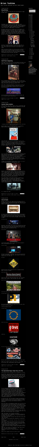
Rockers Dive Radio (4, 322)
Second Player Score (9, 62)
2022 (30, 21)
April (31, 50)
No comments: (16, 54)
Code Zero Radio (4, 245)
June (31, 48)
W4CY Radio (12, 346)
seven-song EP (23, 33)
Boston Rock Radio (4, 272)
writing (8, 99)
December (31, 31)
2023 (30, 20)
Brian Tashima (8, 3)
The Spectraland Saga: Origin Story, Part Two (12, 370)
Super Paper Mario (9, 156)
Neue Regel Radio (4, 219)
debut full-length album (7, 34)
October (31, 33)
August (31, 36)
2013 (30, 57)
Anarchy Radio (3, 229)
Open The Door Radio (4, 280)
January (31, 54)
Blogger (30, 445)
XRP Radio (3, 257)
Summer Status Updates (7, 104)
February (31, 53)
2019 (30, 25)
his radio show (17, 80)
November (31, 32)
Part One (21, 372)
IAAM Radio (3, 334)
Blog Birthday (4, 10)
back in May (12, 243)
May (31, 49)
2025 (30, 17)
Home (13, 437)
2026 (30, 16)
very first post (8, 24)
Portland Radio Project (5, 293)
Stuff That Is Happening (7, 60)
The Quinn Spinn (4, 308)
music (5, 99)
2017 (30, 27)
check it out (17, 83)
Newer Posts (3, 437)
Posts (30, 10)
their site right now (8, 255)
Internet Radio (4, 199)
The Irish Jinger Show (5, 346)
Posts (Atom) (16, 439)
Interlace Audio (8, 83)
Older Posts (23, 437)
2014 (30, 56)
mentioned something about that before (9, 407)
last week (21, 375)
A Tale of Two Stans (21, 161)
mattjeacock (23, 445)
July (31, 37)
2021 (30, 22)
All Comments (31, 11)
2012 (30, 58)
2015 (30, 30)
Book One (3, 389)
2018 (30, 26)
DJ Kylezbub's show (17, 361)
